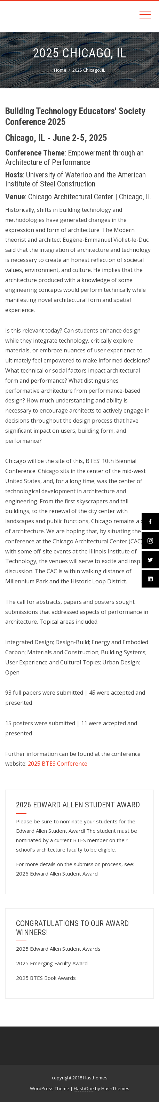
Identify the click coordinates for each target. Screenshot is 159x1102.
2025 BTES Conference (57, 763)
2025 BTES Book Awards (46, 977)
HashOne (84, 1088)
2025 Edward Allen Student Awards (58, 948)
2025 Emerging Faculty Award (52, 963)
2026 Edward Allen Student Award (57, 873)
